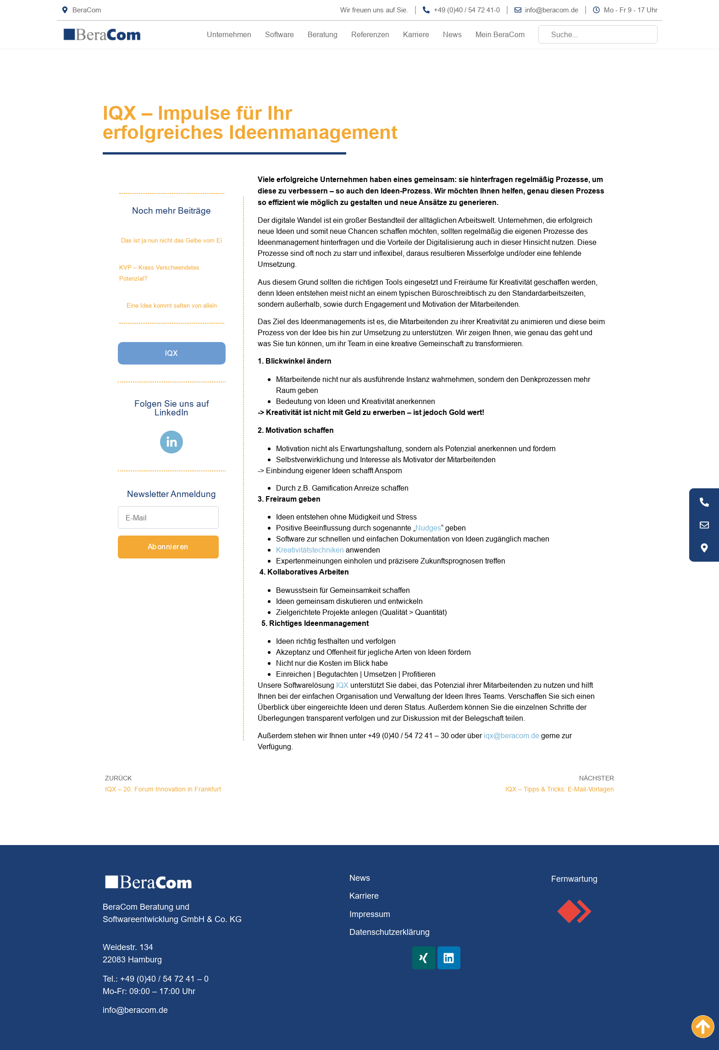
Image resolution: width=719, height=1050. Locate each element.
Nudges (428, 528)
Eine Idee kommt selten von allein (172, 305)
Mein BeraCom (500, 34)
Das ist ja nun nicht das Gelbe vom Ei (171, 240)
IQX (342, 685)
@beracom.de (516, 735)
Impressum (369, 914)
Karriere (416, 34)
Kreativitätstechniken (310, 550)
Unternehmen (229, 34)
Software (279, 34)
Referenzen (370, 34)
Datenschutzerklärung (389, 932)
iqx (488, 735)
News (452, 34)
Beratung (322, 34)
